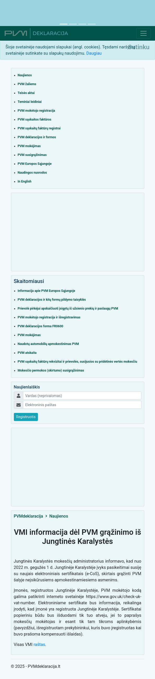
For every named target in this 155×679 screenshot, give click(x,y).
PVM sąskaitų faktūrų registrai (39, 128)
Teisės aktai (26, 93)
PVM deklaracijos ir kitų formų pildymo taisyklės (52, 299)
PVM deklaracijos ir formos (37, 137)
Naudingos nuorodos (32, 172)
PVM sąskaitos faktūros (34, 119)
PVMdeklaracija (28, 516)
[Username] (82, 396)
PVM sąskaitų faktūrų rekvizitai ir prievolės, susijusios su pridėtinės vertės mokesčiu (77, 361)
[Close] (139, 47)
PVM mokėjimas (29, 146)
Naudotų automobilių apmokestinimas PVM (48, 344)
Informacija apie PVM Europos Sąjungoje (46, 291)
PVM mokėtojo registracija (36, 110)
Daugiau (93, 53)
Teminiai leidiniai (30, 102)
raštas (39, 644)
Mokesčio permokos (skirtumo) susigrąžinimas (51, 370)
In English (25, 181)
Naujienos (25, 75)
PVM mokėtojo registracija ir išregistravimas (49, 317)
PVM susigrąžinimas (32, 155)
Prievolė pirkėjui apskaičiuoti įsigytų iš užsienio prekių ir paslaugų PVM (68, 308)
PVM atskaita (27, 353)
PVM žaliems (27, 84)
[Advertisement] (78, 12)
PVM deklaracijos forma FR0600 (40, 326)
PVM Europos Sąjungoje (35, 164)
